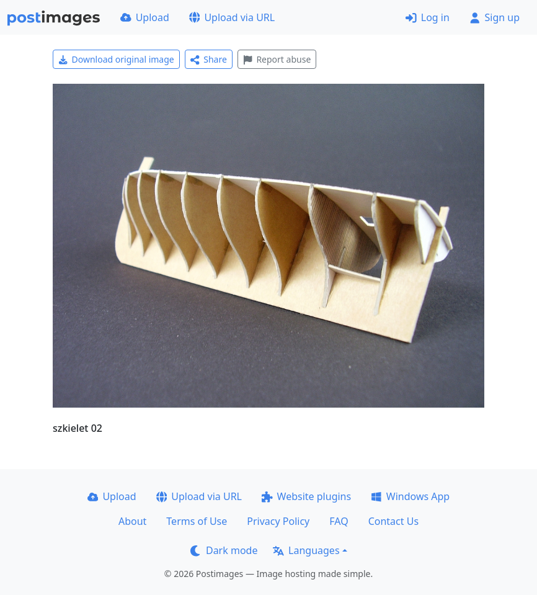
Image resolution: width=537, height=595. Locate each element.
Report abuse (277, 59)
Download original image (116, 59)
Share (208, 59)
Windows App (410, 496)
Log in (428, 17)
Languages (306, 550)
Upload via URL (232, 17)
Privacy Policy (278, 521)
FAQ (338, 521)
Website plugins (306, 496)
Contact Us (393, 521)
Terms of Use (196, 521)
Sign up (494, 17)
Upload (144, 17)
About (132, 521)
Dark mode (223, 550)
